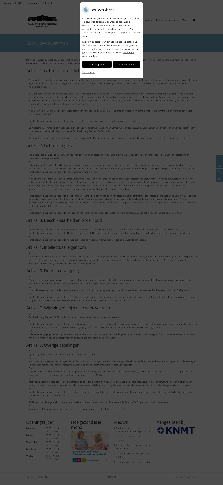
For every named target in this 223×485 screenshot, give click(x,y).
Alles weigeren (126, 64)
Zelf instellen (88, 72)
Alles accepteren (97, 64)
